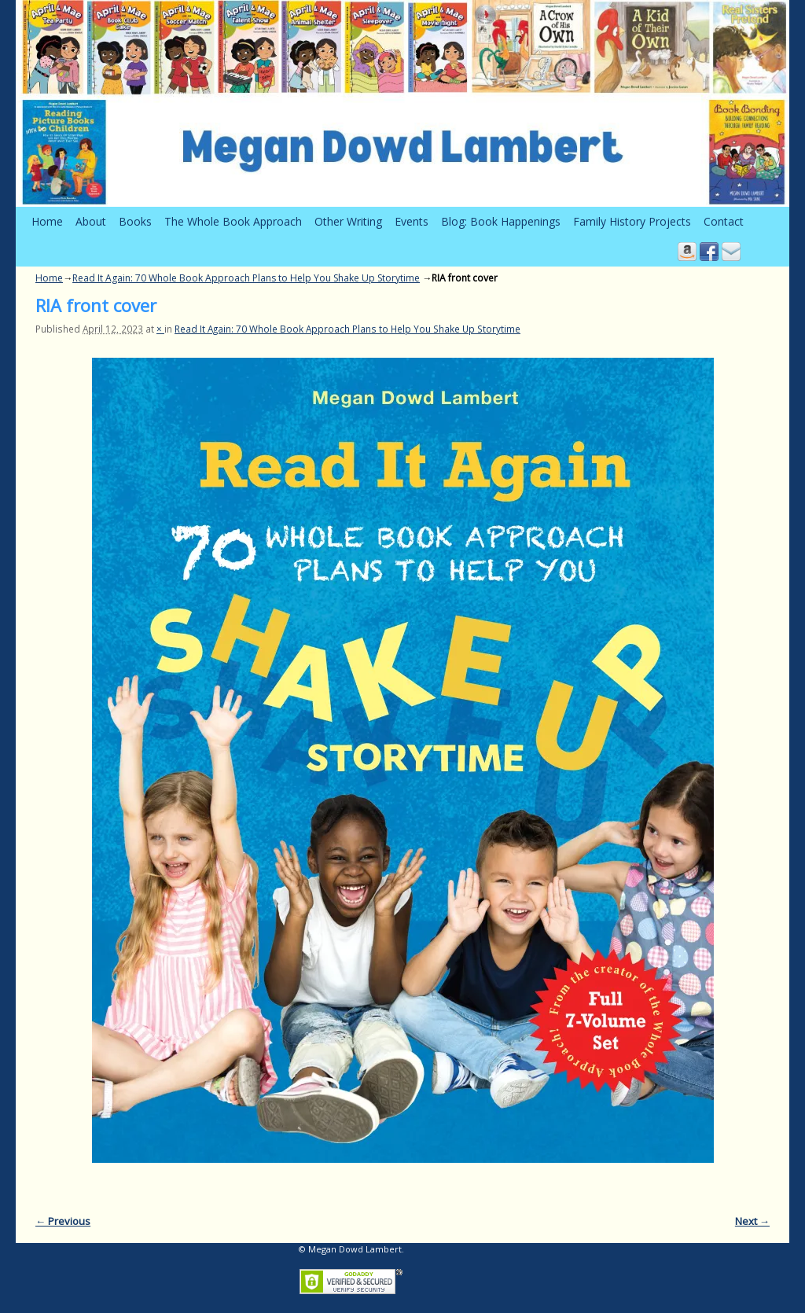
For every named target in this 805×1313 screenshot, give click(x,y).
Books (135, 221)
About (90, 221)
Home (47, 221)
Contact (724, 221)
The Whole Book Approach (233, 221)
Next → (752, 1221)
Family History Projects (632, 221)
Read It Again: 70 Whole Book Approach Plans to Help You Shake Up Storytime (246, 278)
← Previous (62, 1221)
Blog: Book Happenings (501, 221)
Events (411, 221)
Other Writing (348, 221)
